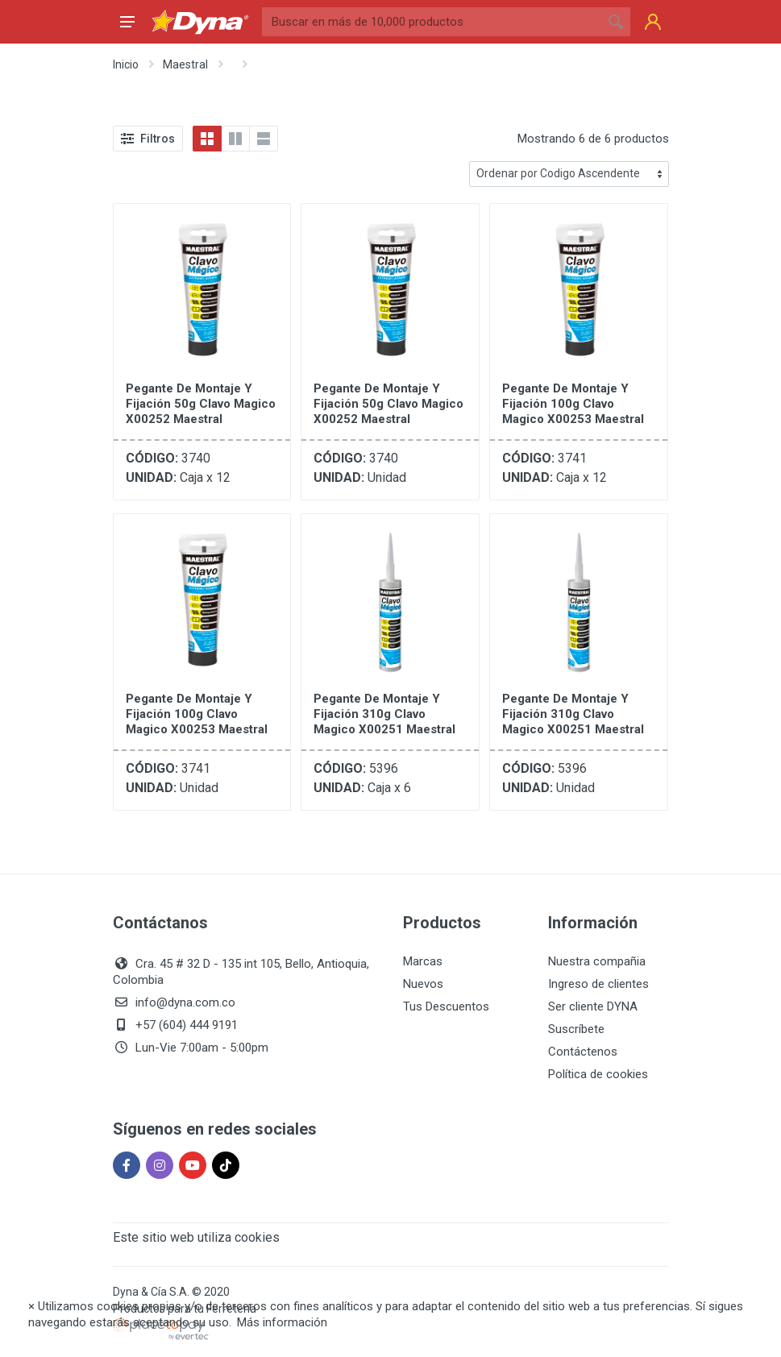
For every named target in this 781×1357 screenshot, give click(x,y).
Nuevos (423, 984)
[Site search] (431, 21)
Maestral (185, 64)
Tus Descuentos (446, 1006)
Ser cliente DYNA (593, 1006)
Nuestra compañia (597, 961)
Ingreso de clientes (598, 984)
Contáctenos (582, 1051)
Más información (282, 1322)
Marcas (422, 961)
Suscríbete (576, 1029)
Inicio (126, 64)
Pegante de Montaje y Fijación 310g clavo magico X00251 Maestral (384, 714)
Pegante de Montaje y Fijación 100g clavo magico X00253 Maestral (573, 403)
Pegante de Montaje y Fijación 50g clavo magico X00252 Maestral (201, 403)
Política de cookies (598, 1074)
